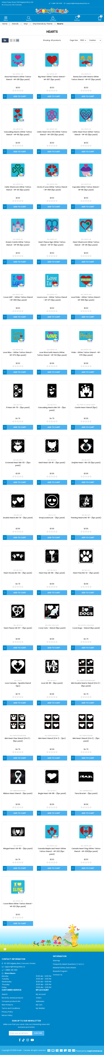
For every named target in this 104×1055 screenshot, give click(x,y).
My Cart (39, 1005)
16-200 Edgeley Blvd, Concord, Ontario (19, 963)
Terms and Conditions (11, 1008)
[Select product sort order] (95, 40)
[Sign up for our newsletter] (20, 1033)
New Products (7, 1005)
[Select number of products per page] (83, 40)
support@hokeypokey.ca (15, 967)
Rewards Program (60, 971)
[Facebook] (19, 1040)
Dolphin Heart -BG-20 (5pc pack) (86, 463)
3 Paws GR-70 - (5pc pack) (18, 407)
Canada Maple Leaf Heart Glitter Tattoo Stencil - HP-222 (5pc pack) (52, 851)
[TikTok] (23, 1040)
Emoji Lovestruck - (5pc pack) (52, 518)
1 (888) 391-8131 (11, 970)
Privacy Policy (7, 1012)
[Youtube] (32, 1040)
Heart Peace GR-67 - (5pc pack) (18, 628)
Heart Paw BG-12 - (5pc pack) (86, 573)
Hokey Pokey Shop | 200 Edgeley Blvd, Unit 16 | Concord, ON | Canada (18, 3)
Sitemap (56, 961)
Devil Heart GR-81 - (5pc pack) (52, 463)
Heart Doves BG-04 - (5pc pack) (18, 573)
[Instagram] (27, 1040)
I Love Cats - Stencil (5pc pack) (52, 628)
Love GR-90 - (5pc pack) (52, 683)
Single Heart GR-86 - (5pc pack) (52, 793)
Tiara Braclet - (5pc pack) (86, 793)
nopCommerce (94, 1051)
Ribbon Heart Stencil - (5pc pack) (17, 793)
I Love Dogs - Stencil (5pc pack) (86, 628)
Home (4, 24)
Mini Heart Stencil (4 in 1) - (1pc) (52, 738)
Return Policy (7, 1015)
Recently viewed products (12, 998)
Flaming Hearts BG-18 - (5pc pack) (86, 518)
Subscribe (38, 1033)
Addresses (40, 1001)
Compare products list (11, 1001)
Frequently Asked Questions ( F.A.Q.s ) (68, 964)
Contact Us (57, 975)
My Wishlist (40, 1008)
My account (41, 994)
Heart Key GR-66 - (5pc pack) (52, 573)
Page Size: (74, 40)
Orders (38, 998)
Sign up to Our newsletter (26, 1021)
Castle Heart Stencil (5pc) (86, 407)
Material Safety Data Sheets (64, 968)
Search (5, 994)
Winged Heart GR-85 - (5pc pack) (18, 848)
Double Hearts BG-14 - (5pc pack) (18, 518)
